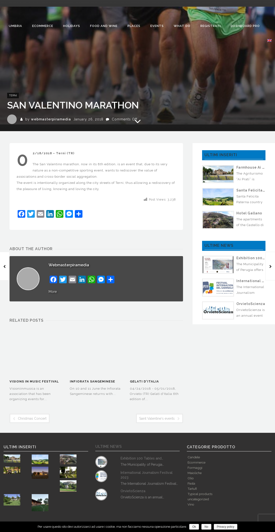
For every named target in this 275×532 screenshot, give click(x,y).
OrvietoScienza (250, 304)
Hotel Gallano (249, 213)
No (206, 526)
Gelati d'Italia (144, 381)
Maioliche (195, 473)
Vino (191, 504)
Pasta (191, 483)
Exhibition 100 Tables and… (142, 458)
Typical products (200, 494)
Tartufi (192, 489)
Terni (13, 95)
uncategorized (198, 499)
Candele (194, 457)
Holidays (71, 26)
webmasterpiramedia (51, 119)
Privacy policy (225, 526)
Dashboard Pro (245, 26)
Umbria (15, 26)
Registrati (210, 26)
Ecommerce (42, 26)
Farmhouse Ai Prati (253, 167)
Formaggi (195, 468)
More (53, 292)
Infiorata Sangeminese (92, 381)
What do (182, 26)
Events (157, 26)
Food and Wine (103, 26)
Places (133, 26)
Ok (194, 526)
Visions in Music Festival (34, 381)
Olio (191, 478)
